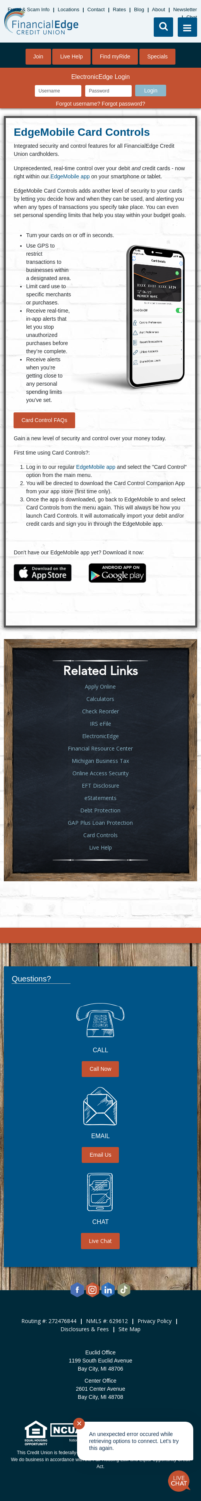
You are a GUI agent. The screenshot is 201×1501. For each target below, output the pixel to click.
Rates (119, 9)
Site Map (130, 1329)
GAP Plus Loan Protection (100, 822)
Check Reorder (100, 711)
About (158, 9)
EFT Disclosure (100, 785)
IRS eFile (100, 723)
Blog (139, 9)
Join (38, 56)
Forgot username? (78, 104)
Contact (96, 9)
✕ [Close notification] (79, 1423)
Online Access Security (100, 773)
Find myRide (115, 56)
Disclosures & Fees (84, 1329)
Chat (191, 17)
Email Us (100, 1155)
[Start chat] (179, 1481)
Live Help (71, 56)
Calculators (100, 699)
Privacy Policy (154, 1321)
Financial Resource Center (100, 748)
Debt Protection (100, 810)
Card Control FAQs (44, 420)
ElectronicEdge (100, 736)
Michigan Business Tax (100, 760)
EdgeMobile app (69, 176)
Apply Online (100, 686)
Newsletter (185, 9)
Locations (68, 9)
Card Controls (100, 835)
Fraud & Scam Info (29, 9)
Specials (157, 56)
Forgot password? (123, 104)
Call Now (100, 1069)
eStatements (100, 798)
